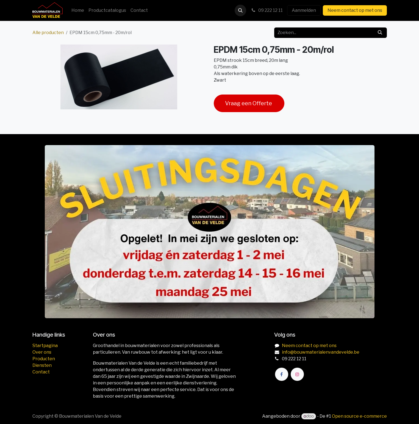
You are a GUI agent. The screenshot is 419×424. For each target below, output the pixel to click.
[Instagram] (297, 374)
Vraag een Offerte (249, 103)
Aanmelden (304, 10)
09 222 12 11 (267, 10)
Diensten (42, 365)
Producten (43, 358)
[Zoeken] (380, 32)
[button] (240, 10)
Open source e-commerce (359, 416)
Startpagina (45, 345)
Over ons (41, 352)
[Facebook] (281, 374)
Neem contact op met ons (355, 10)
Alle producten (48, 32)
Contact (41, 372)
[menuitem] (77, 10)
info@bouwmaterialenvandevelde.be (320, 352)
